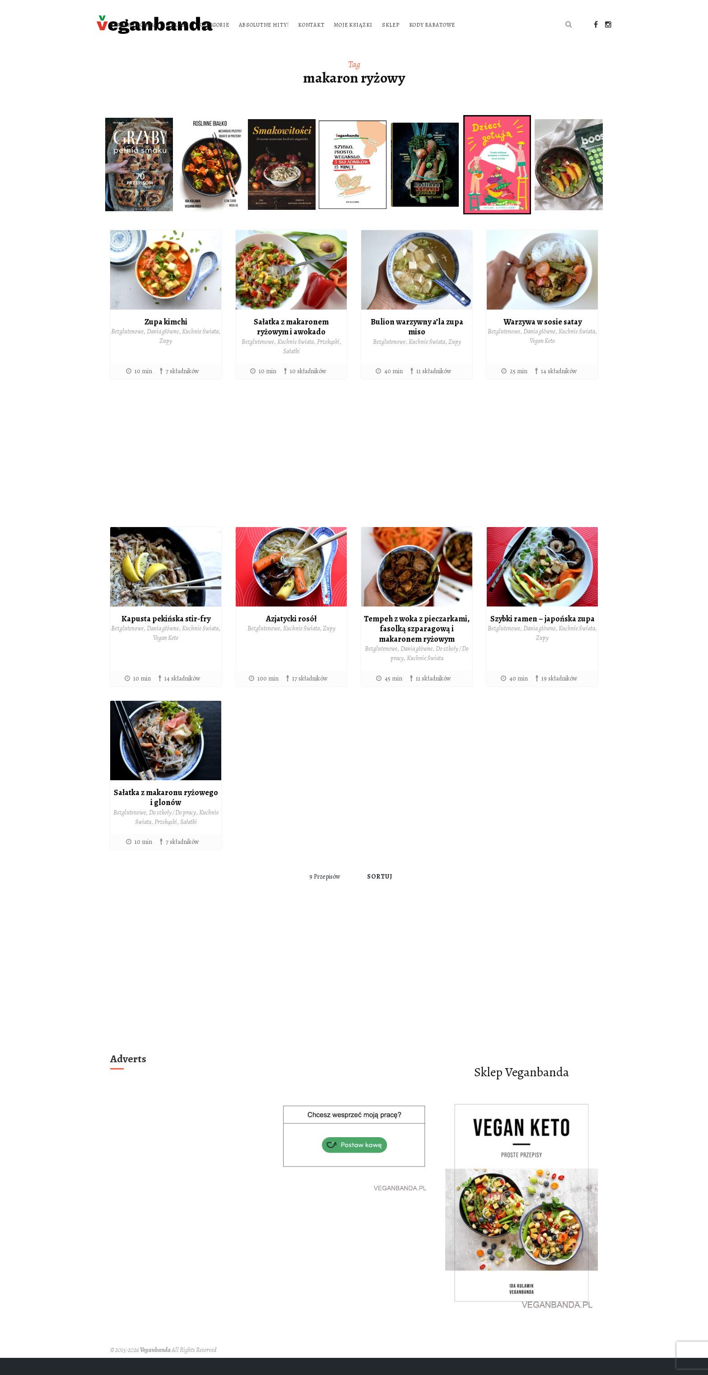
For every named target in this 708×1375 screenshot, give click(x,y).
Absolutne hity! (379, 24)
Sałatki (291, 368)
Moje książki (468, 24)
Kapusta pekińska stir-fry (165, 635)
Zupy (165, 358)
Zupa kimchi (165, 338)
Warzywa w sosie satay (542, 338)
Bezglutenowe (127, 349)
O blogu (292, 24)
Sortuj (380, 894)
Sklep (506, 24)
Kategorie (328, 24)
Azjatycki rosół (291, 635)
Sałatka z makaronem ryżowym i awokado (291, 344)
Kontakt (427, 24)
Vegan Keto (542, 358)
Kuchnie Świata (200, 349)
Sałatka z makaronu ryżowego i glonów (166, 814)
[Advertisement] (354, 474)
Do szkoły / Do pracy (172, 829)
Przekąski (328, 359)
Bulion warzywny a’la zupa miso (417, 344)
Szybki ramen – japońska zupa (542, 635)
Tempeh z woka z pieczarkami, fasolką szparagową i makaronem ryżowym (417, 646)
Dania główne (163, 349)
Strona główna (248, 24)
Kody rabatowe (248, 42)
